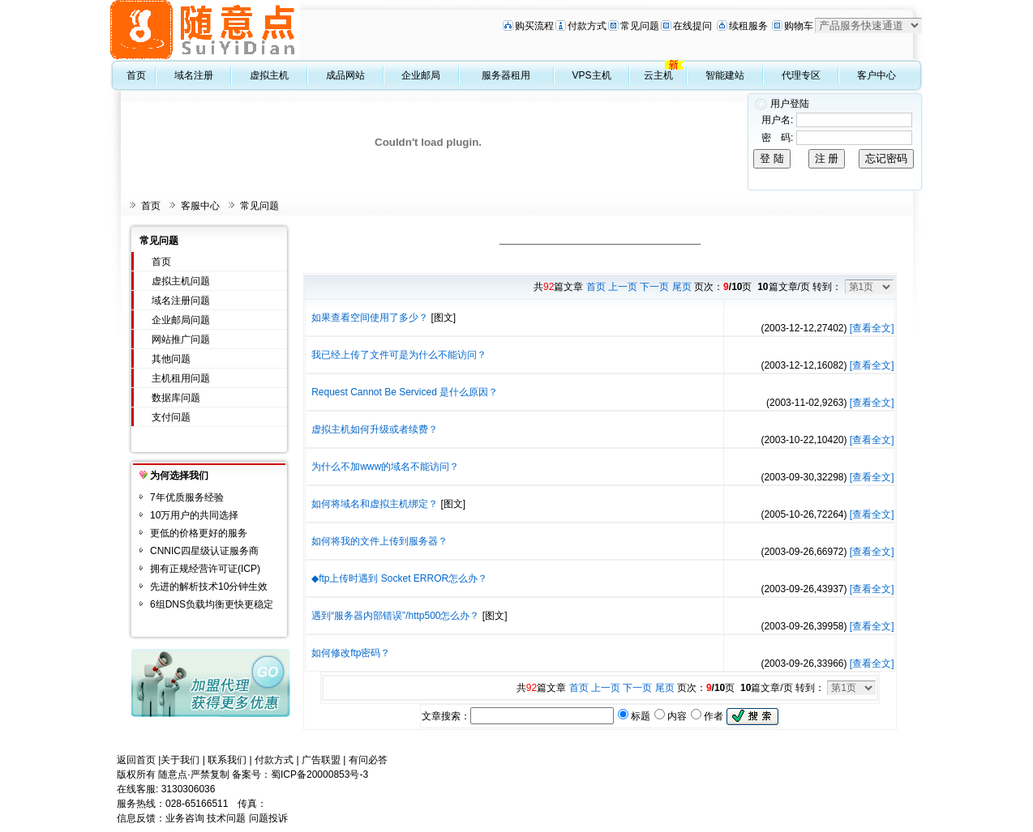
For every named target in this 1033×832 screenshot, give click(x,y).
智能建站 (724, 75)
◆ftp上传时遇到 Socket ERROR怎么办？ (399, 578)
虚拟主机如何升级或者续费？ (374, 429)
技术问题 (226, 818)
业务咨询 (184, 818)
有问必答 (368, 760)
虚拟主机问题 (181, 281)
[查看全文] (872, 328)
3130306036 (188, 789)
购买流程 (534, 26)
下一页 (654, 286)
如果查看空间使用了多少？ (369, 317)
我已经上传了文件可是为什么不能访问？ (398, 355)
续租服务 (748, 26)
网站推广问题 (181, 339)
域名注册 (193, 75)
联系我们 (227, 760)
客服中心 (200, 205)
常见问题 (639, 26)
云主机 (658, 75)
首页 (136, 75)
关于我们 (180, 760)
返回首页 (136, 760)
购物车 (798, 26)
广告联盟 (321, 760)
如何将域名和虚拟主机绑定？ (374, 504)
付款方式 (587, 26)
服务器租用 (506, 75)
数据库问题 (176, 397)
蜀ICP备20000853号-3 (319, 774)
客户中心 (876, 75)
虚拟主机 (269, 75)
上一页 (622, 286)
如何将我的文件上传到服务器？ (379, 541)
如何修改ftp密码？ (350, 653)
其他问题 (171, 359)
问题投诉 (268, 818)
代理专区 (801, 75)
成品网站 (345, 75)
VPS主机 (591, 75)
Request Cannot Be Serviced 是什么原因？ (404, 392)
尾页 (682, 286)
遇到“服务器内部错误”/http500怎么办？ (395, 615)
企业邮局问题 (181, 320)
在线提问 (692, 26)
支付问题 (171, 417)
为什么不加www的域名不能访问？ (385, 466)
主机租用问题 (181, 378)
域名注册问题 (181, 300)
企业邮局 (420, 75)
